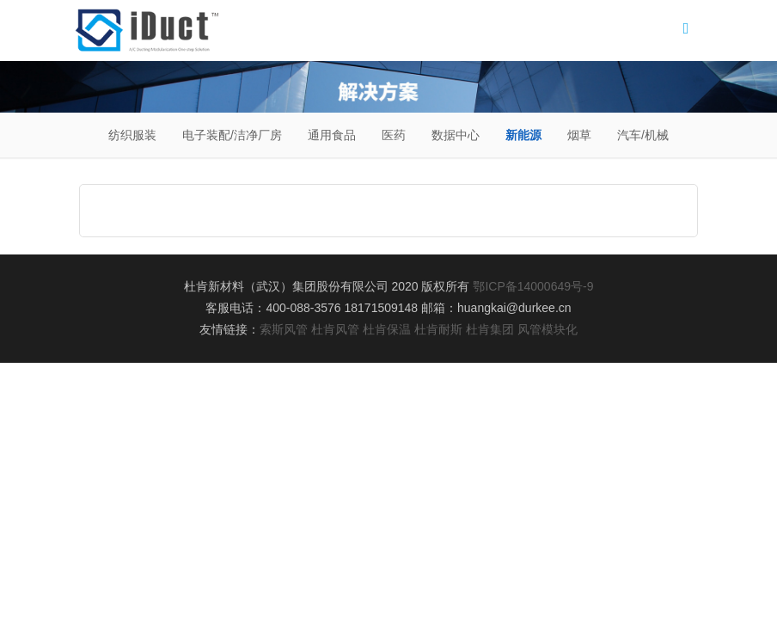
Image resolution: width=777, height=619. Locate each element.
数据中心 (455, 135)
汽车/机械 (643, 135)
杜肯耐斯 (438, 329)
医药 (394, 135)
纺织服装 (132, 135)
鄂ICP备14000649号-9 (533, 286)
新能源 (523, 135)
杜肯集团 (490, 329)
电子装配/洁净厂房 (232, 135)
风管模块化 (547, 329)
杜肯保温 (387, 329)
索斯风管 (284, 329)
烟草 (579, 135)
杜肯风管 (335, 329)
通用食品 (332, 135)
